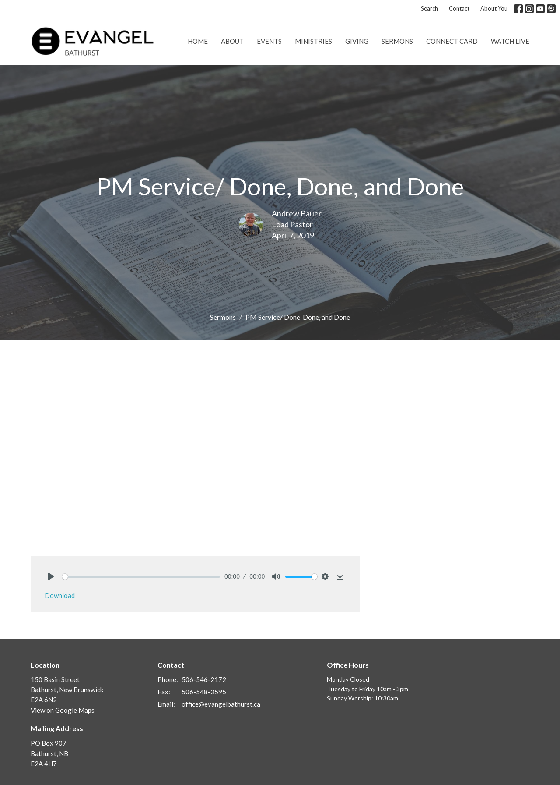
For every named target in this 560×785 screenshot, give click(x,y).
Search (429, 8)
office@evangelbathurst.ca (221, 704)
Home (198, 41)
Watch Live (510, 41)
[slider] (141, 577)
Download (60, 595)
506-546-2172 (204, 679)
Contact (459, 8)
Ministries (313, 41)
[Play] (51, 576)
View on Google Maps (62, 710)
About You (494, 8)
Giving (356, 41)
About (232, 41)
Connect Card (452, 41)
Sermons (397, 41)
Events (269, 41)
